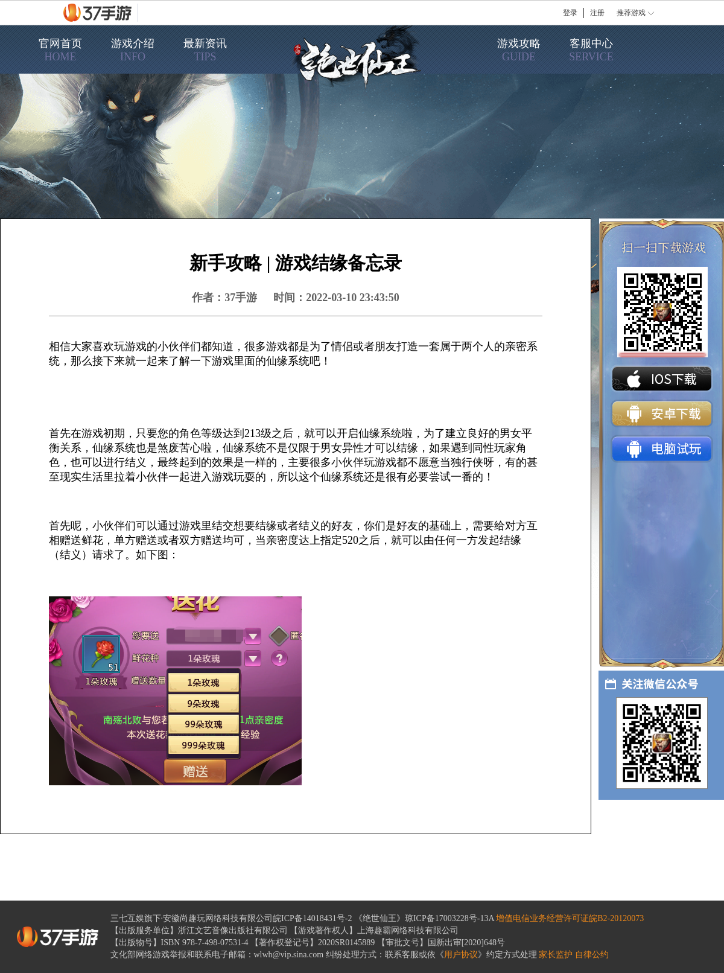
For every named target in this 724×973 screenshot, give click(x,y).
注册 (597, 12)
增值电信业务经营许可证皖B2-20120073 (570, 918)
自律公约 (592, 954)
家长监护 (556, 954)
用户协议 (461, 954)
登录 (570, 12)
